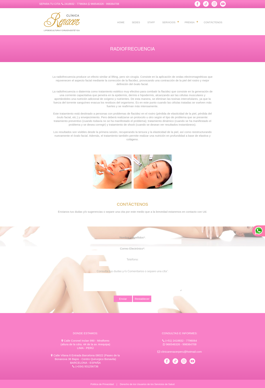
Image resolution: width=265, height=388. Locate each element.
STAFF (151, 22)
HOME (120, 22)
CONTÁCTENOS (213, 22)
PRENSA (190, 22)
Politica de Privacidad (102, 384)
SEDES (136, 22)
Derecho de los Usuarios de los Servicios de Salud (147, 384)
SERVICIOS (168, 22)
